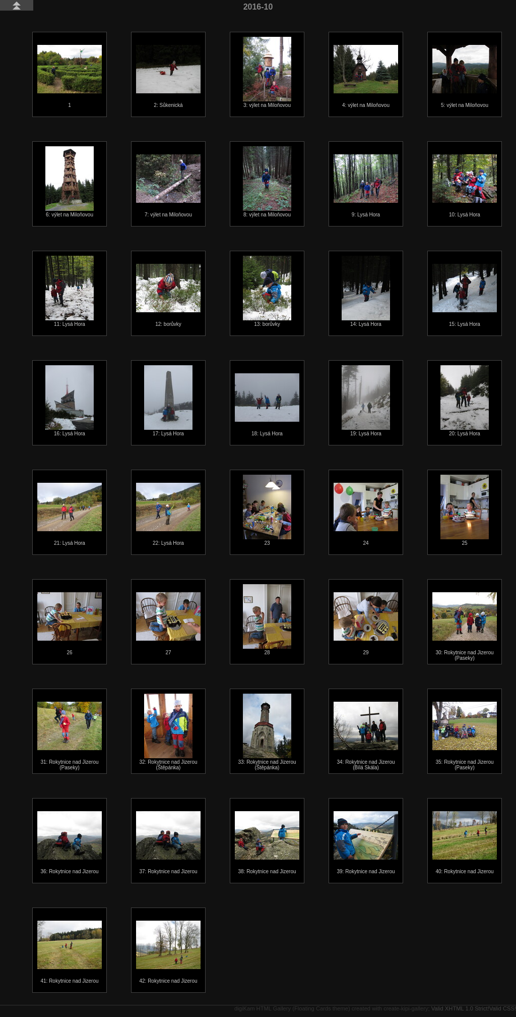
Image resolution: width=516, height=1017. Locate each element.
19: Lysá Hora (366, 400)
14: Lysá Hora (366, 291)
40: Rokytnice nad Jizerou (464, 842)
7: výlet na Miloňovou (168, 185)
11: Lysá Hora (69, 291)
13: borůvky (267, 291)
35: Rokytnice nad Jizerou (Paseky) (464, 736)
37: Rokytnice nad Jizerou (168, 842)
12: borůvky (168, 295)
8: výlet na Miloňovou (267, 181)
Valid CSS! (502, 1008)
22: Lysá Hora (168, 514)
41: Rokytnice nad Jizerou (69, 952)
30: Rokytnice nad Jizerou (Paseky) (464, 626)
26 (69, 623)
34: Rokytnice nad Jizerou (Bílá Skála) (366, 736)
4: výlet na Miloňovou (366, 76)
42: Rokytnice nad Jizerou (168, 952)
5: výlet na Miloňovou (464, 76)
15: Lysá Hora (464, 295)
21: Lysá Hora (69, 514)
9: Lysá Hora (366, 185)
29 (366, 623)
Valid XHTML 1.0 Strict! (460, 1008)
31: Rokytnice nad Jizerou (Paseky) (69, 736)
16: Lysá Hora (69, 400)
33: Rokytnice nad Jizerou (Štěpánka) (267, 732)
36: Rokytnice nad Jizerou (69, 842)
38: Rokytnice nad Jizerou (267, 842)
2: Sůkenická (168, 76)
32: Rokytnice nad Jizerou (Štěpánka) (168, 732)
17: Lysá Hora (168, 400)
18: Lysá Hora (267, 404)
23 (267, 510)
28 (267, 619)
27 (168, 623)
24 (366, 514)
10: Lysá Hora (464, 185)
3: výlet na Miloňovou (267, 72)
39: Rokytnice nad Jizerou (366, 842)
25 (464, 510)
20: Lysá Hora (464, 400)
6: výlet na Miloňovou (69, 181)
